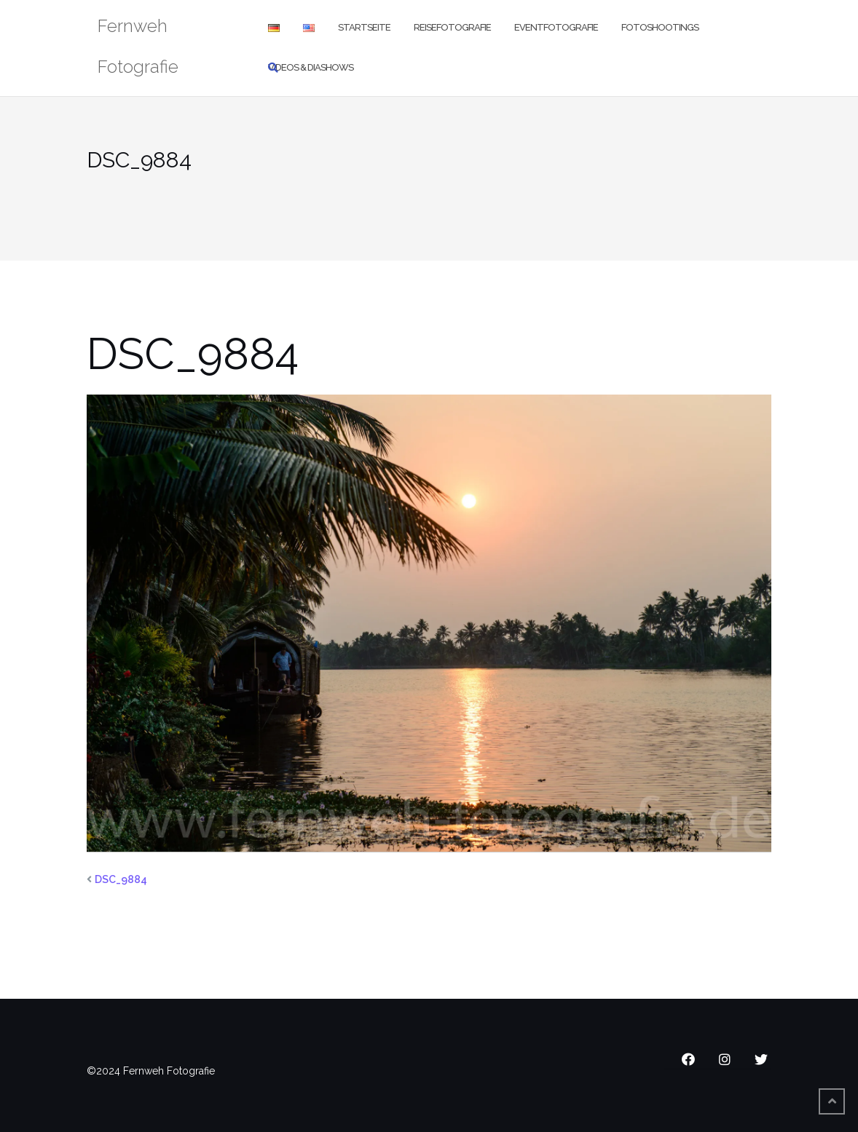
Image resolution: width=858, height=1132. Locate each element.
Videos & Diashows (310, 67)
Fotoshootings (659, 27)
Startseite (364, 27)
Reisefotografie (452, 27)
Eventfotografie (556, 27)
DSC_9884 (121, 879)
